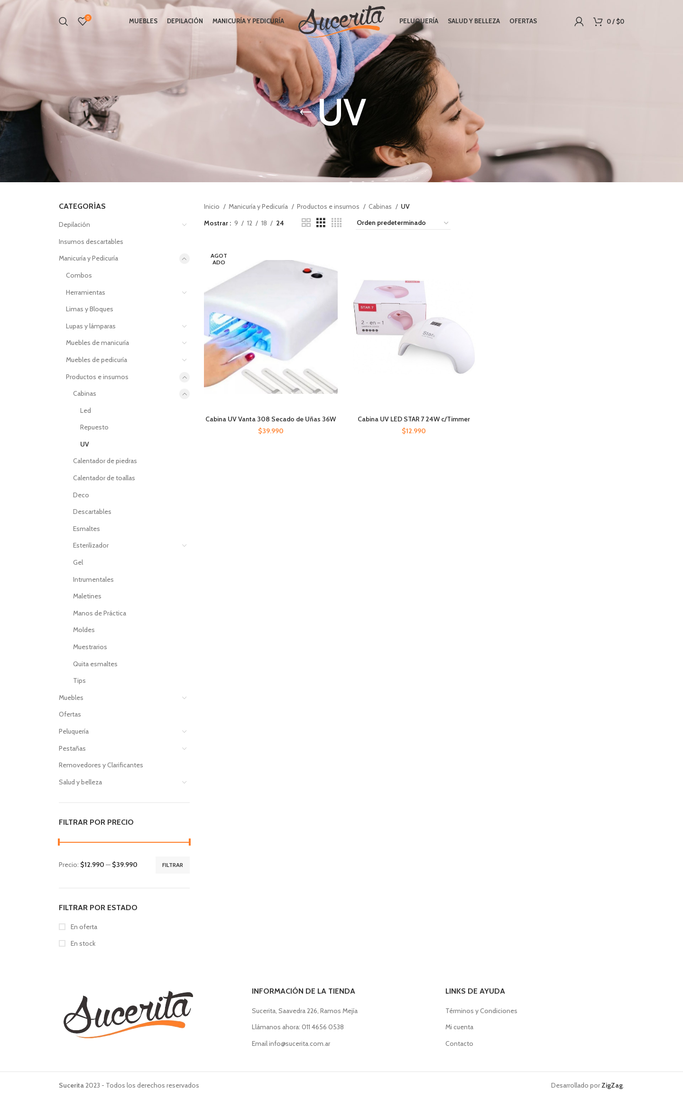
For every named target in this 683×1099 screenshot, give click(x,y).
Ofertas (70, 714)
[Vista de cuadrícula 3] (320, 223)
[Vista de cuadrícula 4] (337, 223)
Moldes (84, 629)
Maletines (87, 596)
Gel (78, 562)
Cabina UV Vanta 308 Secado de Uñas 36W (270, 419)
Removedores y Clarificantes (101, 765)
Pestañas (72, 748)
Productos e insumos (97, 377)
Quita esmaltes (95, 664)
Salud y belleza (80, 782)
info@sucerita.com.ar (299, 1043)
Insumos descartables (91, 241)
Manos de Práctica (99, 613)
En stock (82, 943)
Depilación (74, 224)
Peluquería (74, 731)
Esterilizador (91, 545)
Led (85, 410)
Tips (79, 680)
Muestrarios (90, 647)
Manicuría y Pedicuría (88, 258)
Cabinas (84, 393)
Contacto (459, 1043)
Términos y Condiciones (481, 1010)
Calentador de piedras (105, 460)
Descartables (92, 511)
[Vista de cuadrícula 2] (306, 223)
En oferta (83, 926)
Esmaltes (86, 528)
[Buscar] (63, 21)
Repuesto (94, 427)
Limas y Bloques (89, 309)
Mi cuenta (459, 1027)
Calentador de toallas (104, 478)
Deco (81, 495)
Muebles (71, 697)
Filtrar (172, 864)
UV (84, 444)
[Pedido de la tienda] (403, 223)
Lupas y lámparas (91, 326)
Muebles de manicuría (97, 342)
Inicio (212, 206)
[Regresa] (305, 112)
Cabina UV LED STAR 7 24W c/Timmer (414, 419)
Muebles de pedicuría (96, 359)
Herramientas (85, 292)
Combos (79, 275)
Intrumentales (93, 579)
